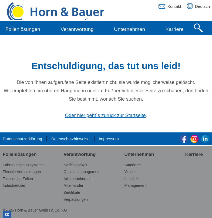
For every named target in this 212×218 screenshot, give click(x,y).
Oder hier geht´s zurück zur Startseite (105, 116)
